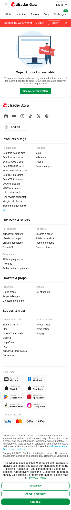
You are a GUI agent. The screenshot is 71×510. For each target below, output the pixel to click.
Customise (35, 485)
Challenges (60, 14)
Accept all (35, 502)
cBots (8, 16)
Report (54, 22)
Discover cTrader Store (35, 91)
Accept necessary (35, 493)
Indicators (21, 16)
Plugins (35, 16)
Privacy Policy (37, 478)
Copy (46, 16)
